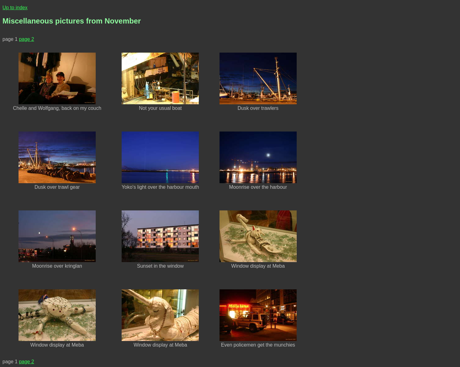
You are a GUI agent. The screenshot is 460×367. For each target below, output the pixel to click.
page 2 (26, 39)
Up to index (14, 7)
